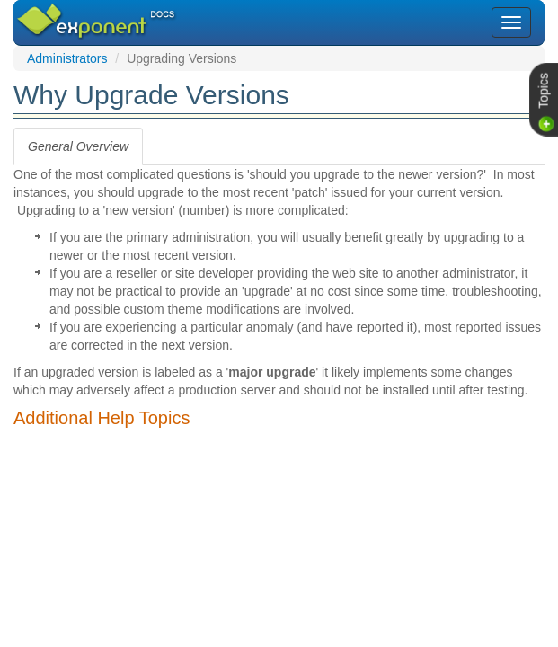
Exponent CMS (74, 13)
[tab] (78, 146)
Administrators (67, 58)
